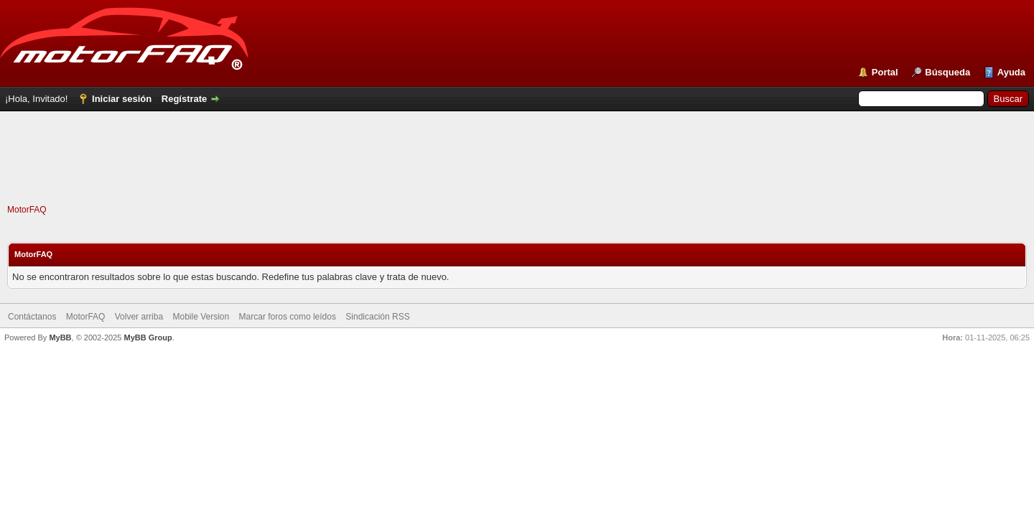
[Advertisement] (517, 171)
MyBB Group (148, 337)
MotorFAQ (27, 210)
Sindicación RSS (377, 317)
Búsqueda (947, 72)
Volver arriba (139, 317)
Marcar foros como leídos (287, 317)
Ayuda (1011, 72)
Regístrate (185, 98)
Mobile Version (200, 317)
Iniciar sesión (122, 98)
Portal (885, 72)
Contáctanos (32, 317)
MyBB (60, 337)
